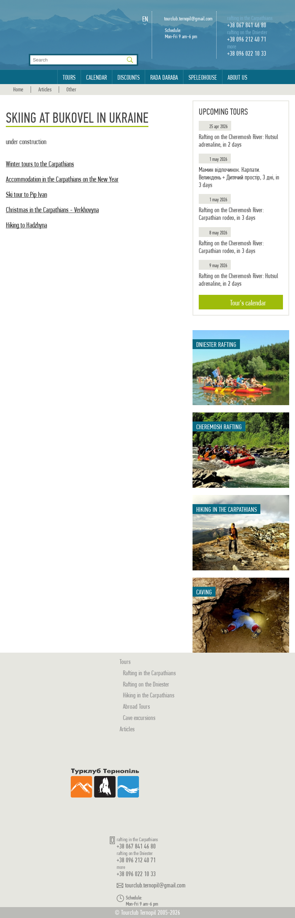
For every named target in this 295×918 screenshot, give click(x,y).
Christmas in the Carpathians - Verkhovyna (52, 210)
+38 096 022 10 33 (246, 53)
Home (18, 89)
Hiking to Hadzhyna (26, 225)
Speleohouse (203, 77)
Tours (69, 77)
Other (71, 89)
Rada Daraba (164, 77)
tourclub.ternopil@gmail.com (188, 19)
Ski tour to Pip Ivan (26, 194)
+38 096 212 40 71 (246, 39)
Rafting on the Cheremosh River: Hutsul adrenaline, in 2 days (238, 140)
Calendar (96, 77)
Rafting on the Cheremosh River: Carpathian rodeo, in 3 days (231, 213)
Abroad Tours (136, 706)
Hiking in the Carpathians (148, 695)
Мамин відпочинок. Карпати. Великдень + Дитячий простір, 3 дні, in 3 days (239, 177)
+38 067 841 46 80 (246, 25)
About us (237, 77)
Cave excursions (139, 717)
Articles (44, 89)
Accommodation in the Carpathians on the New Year (62, 179)
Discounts (128, 77)
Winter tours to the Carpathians (40, 164)
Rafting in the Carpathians (149, 673)
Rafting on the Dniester (146, 684)
